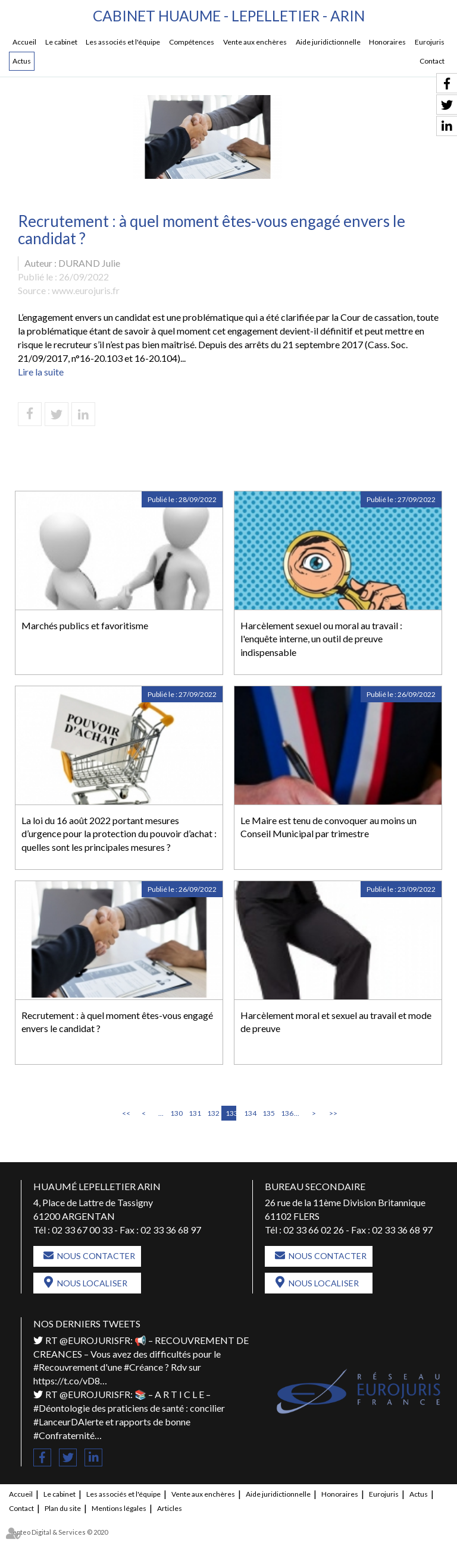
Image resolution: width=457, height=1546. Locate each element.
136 (286, 1113)
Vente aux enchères (255, 42)
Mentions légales (119, 1508)
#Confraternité (64, 1435)
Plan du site (63, 1508)
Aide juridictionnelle (328, 42)
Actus (21, 61)
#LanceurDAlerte (68, 1422)
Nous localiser (92, 1284)
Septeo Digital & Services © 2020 (58, 1532)
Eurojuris (430, 42)
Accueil (24, 42)
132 (212, 1113)
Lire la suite (41, 372)
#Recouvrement (65, 1367)
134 (249, 1113)
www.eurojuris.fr (86, 290)
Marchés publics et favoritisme (84, 625)
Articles (169, 1508)
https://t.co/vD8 (66, 1381)
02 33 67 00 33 (82, 1230)
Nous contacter (96, 1256)
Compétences (191, 42)
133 (231, 1113)
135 (267, 1113)
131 (194, 1113)
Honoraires (387, 42)
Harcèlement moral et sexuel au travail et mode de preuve (335, 1021)
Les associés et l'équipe (123, 42)
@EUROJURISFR (95, 1340)
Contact (432, 61)
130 (175, 1113)
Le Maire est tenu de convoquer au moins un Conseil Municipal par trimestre (328, 827)
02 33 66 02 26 (313, 1230)
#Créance (143, 1367)
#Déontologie (61, 1408)
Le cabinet (61, 42)
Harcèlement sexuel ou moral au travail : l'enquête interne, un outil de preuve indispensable (321, 639)
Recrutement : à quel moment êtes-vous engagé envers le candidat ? (117, 1021)
